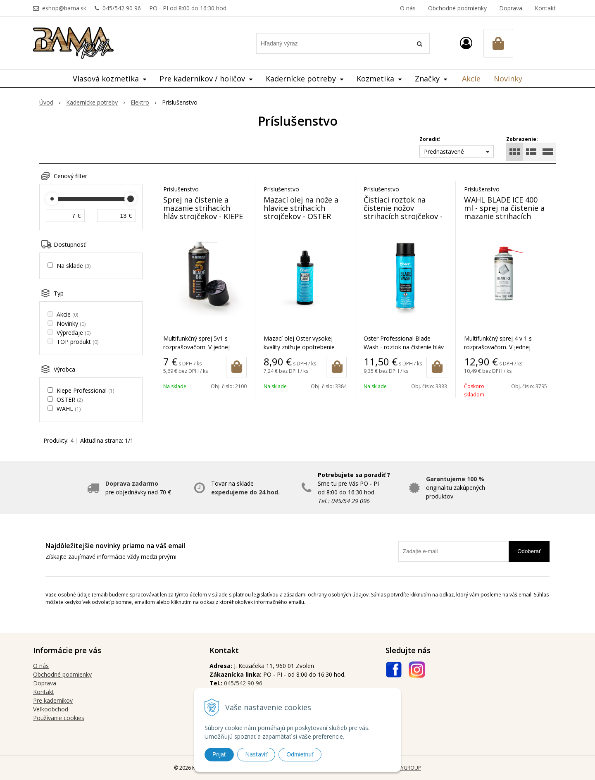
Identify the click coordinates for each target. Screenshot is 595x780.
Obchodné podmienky (457, 8)
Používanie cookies (58, 718)
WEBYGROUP (405, 767)
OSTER (70, 399)
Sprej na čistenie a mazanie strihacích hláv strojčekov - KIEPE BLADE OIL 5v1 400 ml (203, 212)
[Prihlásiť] (466, 42)
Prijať (219, 754)
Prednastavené (444, 151)
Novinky (508, 78)
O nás (408, 8)
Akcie (471, 78)
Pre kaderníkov (53, 700)
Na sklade (73, 266)
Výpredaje (73, 332)
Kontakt (545, 8)
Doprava (510, 8)
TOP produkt (77, 342)
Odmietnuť (300, 754)
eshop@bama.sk (64, 8)
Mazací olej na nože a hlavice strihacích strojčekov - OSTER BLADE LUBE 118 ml (301, 212)
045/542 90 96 (121, 8)
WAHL (69, 409)
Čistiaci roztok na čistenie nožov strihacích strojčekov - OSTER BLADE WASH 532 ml (403, 216)
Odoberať (529, 551)
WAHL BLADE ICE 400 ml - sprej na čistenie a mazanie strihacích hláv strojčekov (504, 212)
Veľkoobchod (50, 709)
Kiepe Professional (85, 390)
